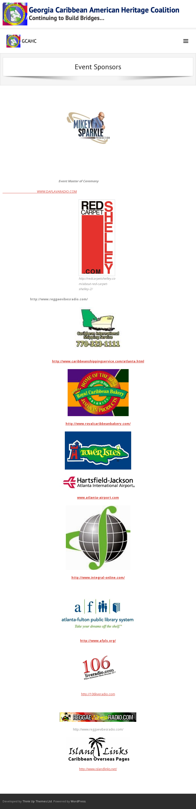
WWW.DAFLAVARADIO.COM (40, 191)
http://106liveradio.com (98, 672)
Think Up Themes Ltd (37, 801)
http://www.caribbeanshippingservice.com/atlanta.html (98, 361)
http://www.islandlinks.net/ (98, 769)
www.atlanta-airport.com (98, 497)
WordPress (78, 801)
